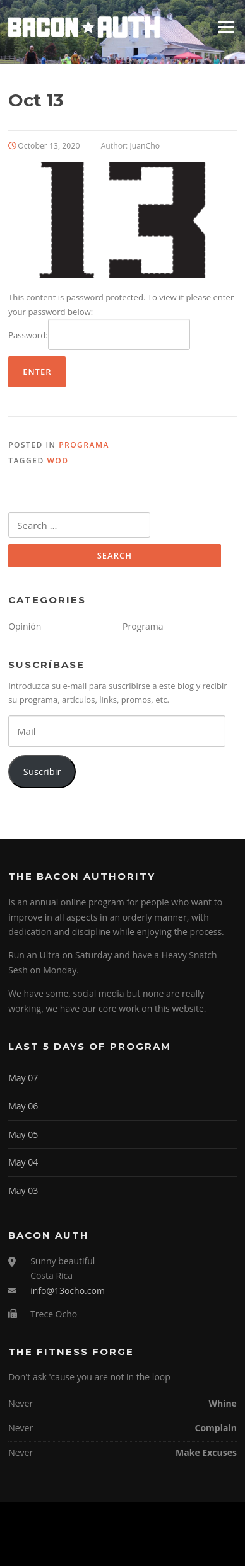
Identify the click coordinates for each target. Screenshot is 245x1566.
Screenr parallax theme (89, 1546)
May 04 (23, 1162)
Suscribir (42, 771)
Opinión (24, 626)
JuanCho (145, 145)
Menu (226, 26)
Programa (84, 445)
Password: (99, 334)
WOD (57, 460)
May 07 (23, 1078)
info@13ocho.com (67, 1290)
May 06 (23, 1106)
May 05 (23, 1134)
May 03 (23, 1190)
